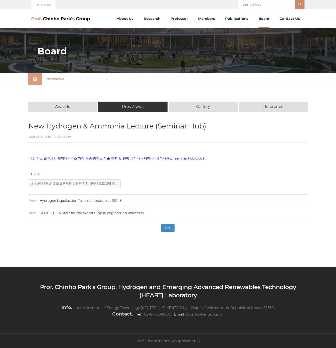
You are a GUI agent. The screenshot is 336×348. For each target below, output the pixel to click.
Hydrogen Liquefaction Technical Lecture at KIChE (81, 201)
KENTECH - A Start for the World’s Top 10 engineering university (92, 213)
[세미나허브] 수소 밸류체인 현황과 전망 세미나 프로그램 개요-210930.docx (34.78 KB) (75, 183)
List (167, 228)
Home (43, 5)
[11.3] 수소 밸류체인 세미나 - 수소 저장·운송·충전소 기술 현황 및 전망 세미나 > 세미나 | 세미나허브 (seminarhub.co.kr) (116, 158)
